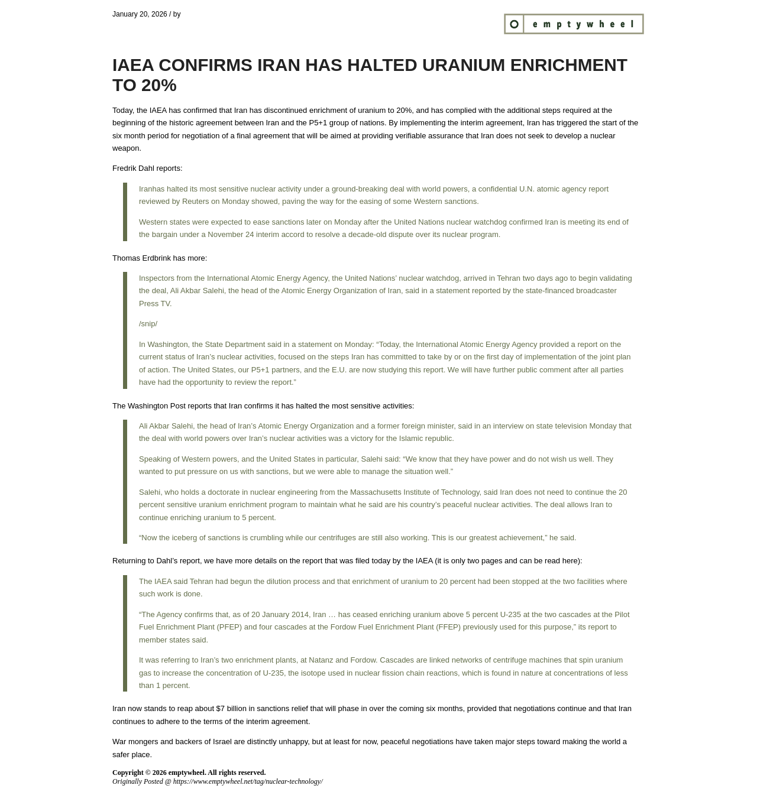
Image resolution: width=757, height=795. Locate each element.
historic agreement (200, 122)
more (196, 258)
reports (168, 168)
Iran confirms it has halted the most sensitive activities (320, 405)
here (570, 560)
